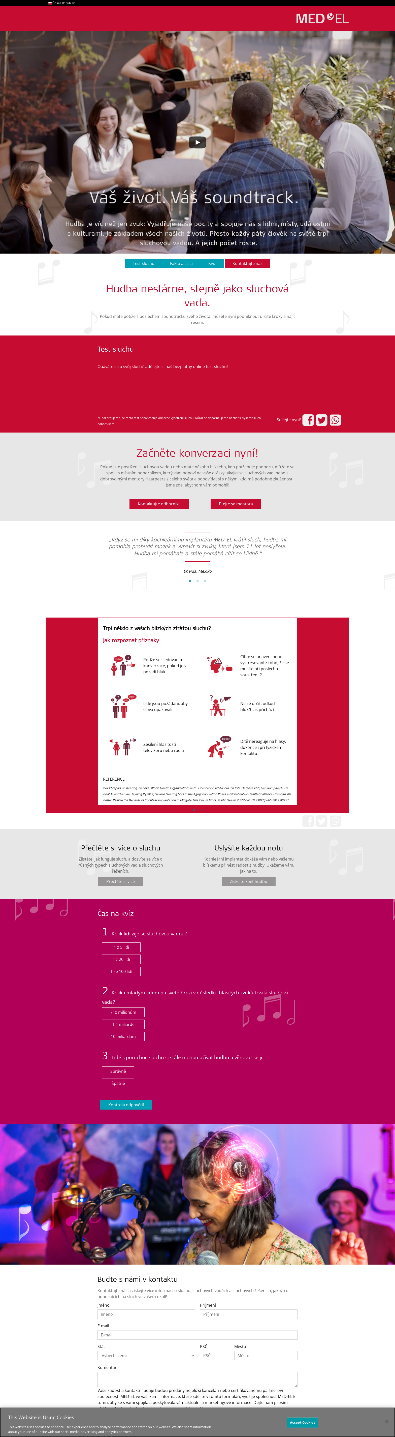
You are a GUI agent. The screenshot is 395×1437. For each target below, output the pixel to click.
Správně (118, 1071)
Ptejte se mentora (236, 504)
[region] (197, 1422)
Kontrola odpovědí (126, 1105)
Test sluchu (143, 263)
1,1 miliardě (123, 1024)
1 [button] (189, 581)
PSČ (203, 1346)
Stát (101, 1346)
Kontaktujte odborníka (159, 504)
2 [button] (197, 581)
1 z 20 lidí (121, 959)
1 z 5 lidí (121, 947)
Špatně (118, 1083)
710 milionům (123, 1012)
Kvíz (212, 263)
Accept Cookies (302, 1422)
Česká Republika (64, 3)
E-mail (103, 1326)
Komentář (107, 1367)
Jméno (103, 1305)
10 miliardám (123, 1036)
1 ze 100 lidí (121, 971)
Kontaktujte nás (247, 263)
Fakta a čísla (181, 263)
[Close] (386, 1421)
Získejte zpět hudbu (248, 881)
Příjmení (208, 1305)
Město (240, 1346)
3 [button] (205, 581)
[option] (197, 551)
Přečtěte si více (120, 881)
